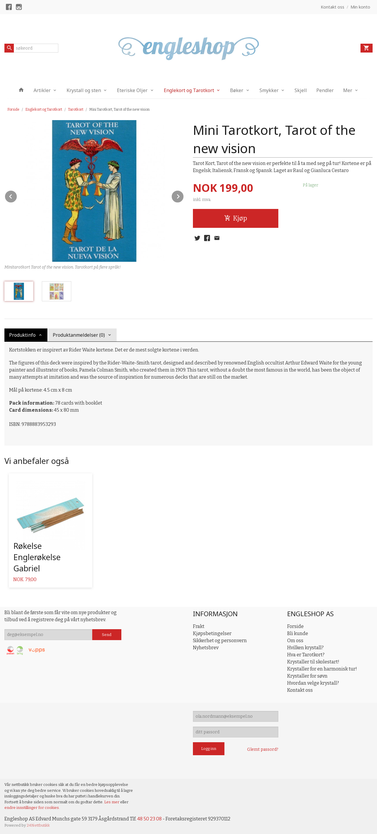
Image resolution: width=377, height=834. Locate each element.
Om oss (295, 640)
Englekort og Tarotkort (189, 90)
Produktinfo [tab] (22, 335)
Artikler (42, 90)
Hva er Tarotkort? (306, 655)
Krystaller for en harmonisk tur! (322, 669)
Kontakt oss (300, 690)
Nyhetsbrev (206, 647)
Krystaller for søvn (307, 676)
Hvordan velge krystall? (313, 683)
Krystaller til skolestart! (313, 662)
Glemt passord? (262, 749)
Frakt (198, 626)
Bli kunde (297, 633)
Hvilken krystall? (305, 647)
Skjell (301, 90)
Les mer (112, 802)
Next (183, 195)
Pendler (325, 90)
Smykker (269, 90)
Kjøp (235, 218)
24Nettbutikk (38, 825)
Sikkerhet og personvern (220, 640)
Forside (13, 109)
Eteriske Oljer (132, 90)
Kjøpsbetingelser (212, 633)
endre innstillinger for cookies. (32, 807)
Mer (347, 90)
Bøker (236, 90)
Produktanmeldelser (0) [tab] (79, 335)
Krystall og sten (84, 90)
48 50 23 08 (149, 819)
